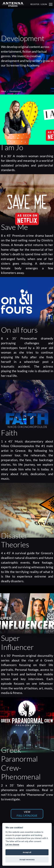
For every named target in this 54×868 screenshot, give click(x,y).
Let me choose (12, 844)
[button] (51, 4)
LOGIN (44, 4)
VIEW (27, 813)
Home (3, 91)
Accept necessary (27, 859)
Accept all (27, 852)
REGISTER (34, 4)
